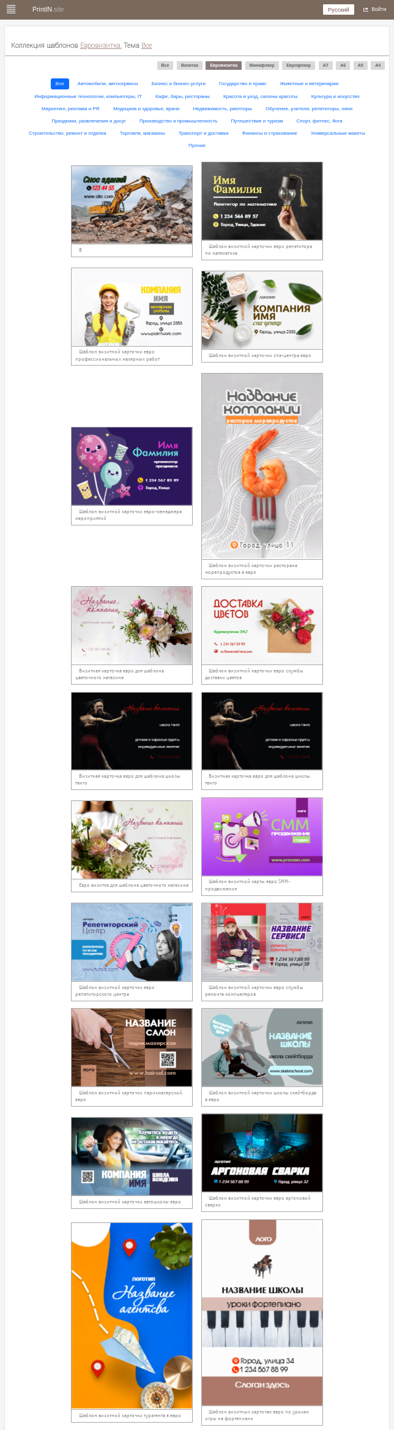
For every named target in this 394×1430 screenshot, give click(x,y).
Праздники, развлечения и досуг (89, 121)
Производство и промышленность (178, 121)
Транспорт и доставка (204, 133)
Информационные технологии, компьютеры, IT (88, 96)
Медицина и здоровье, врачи (146, 108)
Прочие (197, 145)
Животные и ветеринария (309, 83)
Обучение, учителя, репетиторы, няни (309, 108)
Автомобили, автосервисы (108, 83)
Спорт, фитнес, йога (320, 121)
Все (60, 83)
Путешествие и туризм (257, 121)
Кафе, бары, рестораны (182, 96)
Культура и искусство (335, 96)
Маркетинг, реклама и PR (71, 108)
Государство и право (242, 83)
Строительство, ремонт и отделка (67, 133)
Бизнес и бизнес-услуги (179, 83)
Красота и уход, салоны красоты (260, 96)
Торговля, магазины (142, 133)
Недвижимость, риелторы (222, 108)
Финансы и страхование (269, 133)
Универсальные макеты (338, 133)
